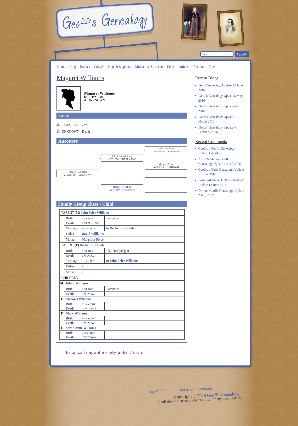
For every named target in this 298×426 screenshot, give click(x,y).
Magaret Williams (78, 299)
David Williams (93, 233)
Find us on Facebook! (194, 389)
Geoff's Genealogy (104, 20)
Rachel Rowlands (92, 245)
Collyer (99, 66)
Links (170, 66)
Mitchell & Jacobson (149, 66)
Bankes (85, 66)
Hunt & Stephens (119, 66)
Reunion (199, 66)
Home (61, 66)
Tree (212, 66)
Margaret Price (93, 239)
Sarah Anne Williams (81, 328)
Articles (184, 66)
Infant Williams (77, 283)
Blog (73, 66)
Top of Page (157, 391)
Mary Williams (76, 313)
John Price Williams (95, 212)
